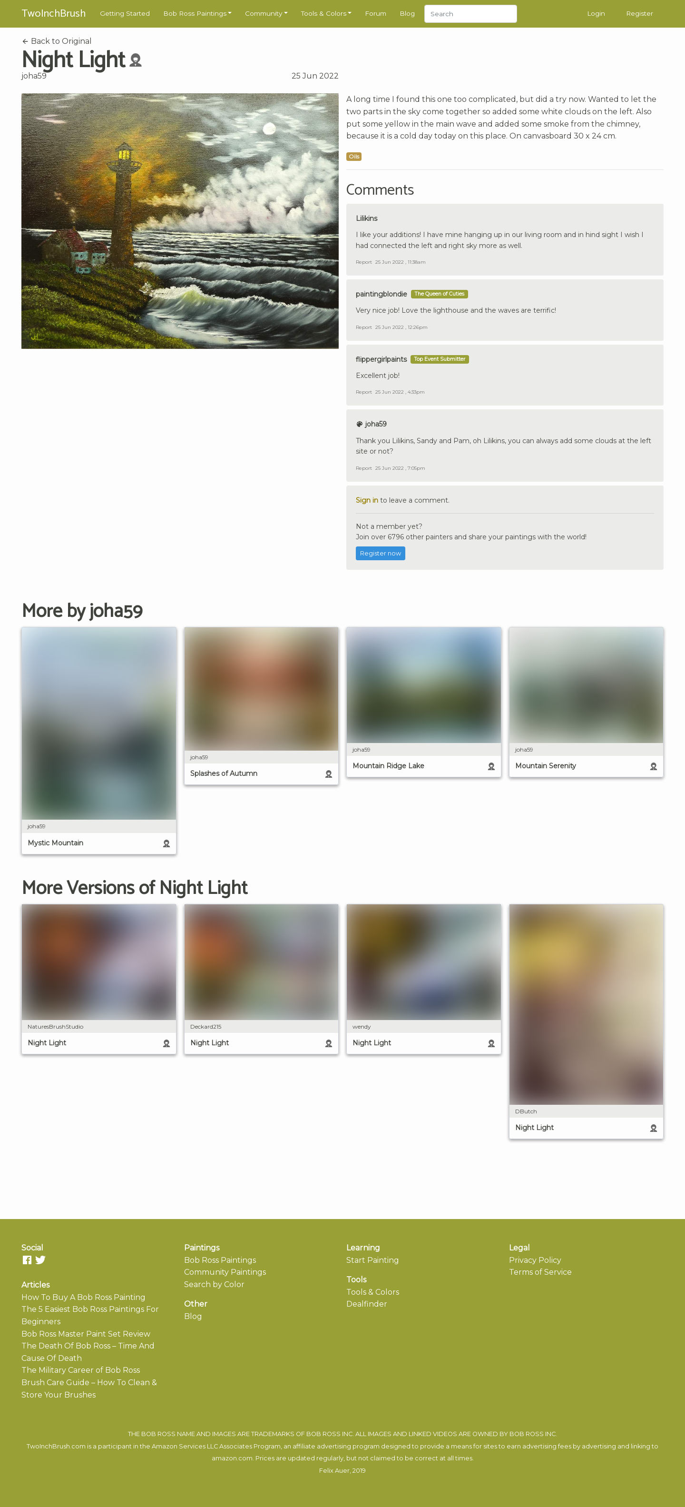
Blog (407, 13)
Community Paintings (225, 1272)
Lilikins (366, 218)
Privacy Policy (535, 1260)
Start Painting (372, 1260)
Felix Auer (334, 1470)
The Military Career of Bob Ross (80, 1370)
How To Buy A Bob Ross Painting (83, 1297)
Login (596, 13)
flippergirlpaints (381, 359)
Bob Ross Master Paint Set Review (85, 1333)
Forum (375, 13)
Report (364, 262)
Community (263, 13)
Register (639, 13)
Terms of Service (540, 1272)
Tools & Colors (323, 13)
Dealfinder (366, 1304)
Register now (380, 553)
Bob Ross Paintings (194, 13)
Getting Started (125, 13)
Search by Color (214, 1284)
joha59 (34, 75)
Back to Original (56, 41)
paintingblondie (381, 294)
